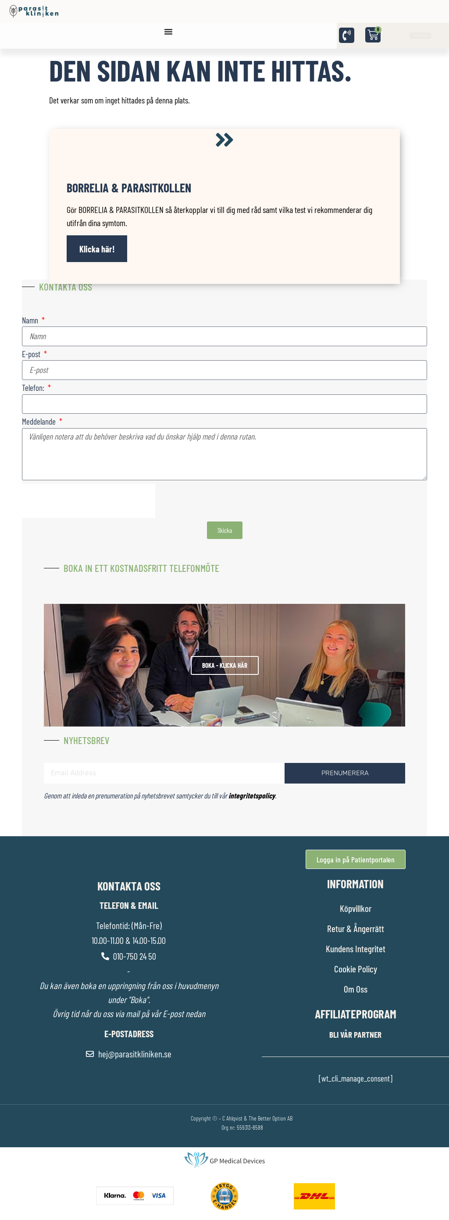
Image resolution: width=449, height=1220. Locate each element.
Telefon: (34, 388)
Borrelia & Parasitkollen (129, 187)
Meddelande (39, 421)
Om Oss (355, 988)
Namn (31, 320)
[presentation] (88, 501)
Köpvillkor (355, 908)
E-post (32, 354)
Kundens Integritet (355, 948)
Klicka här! (97, 249)
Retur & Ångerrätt (355, 928)
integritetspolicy (251, 795)
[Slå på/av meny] (168, 31)
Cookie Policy (355, 968)
